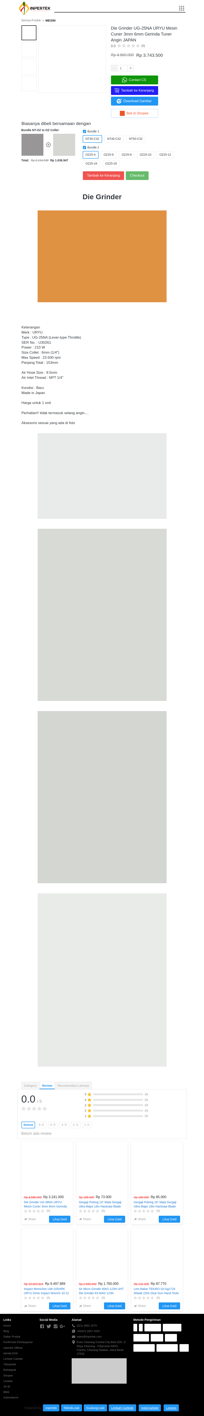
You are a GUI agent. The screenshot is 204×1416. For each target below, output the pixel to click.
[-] (42, 1326)
